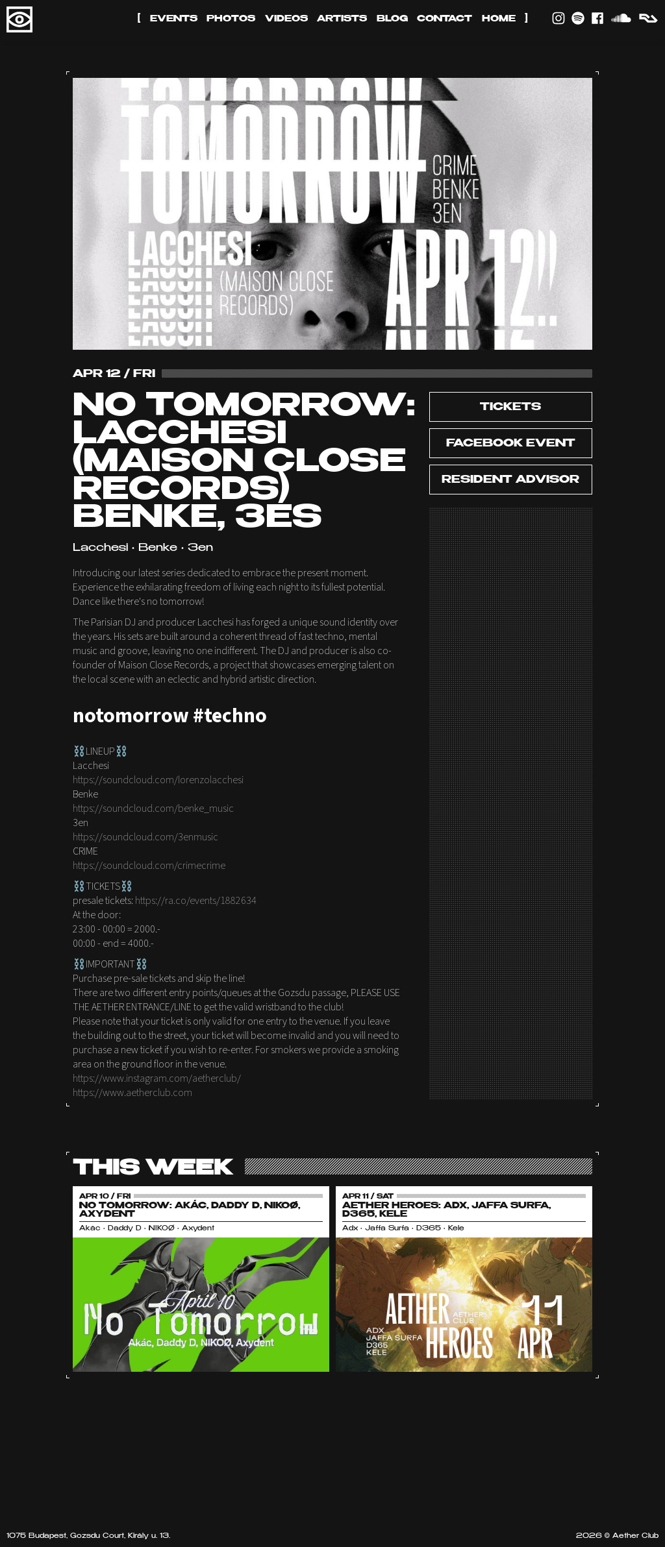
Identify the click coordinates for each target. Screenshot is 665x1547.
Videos (286, 19)
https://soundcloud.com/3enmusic (145, 837)
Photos (231, 19)
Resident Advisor (510, 480)
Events (173, 19)
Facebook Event (510, 444)
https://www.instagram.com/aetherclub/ (157, 1078)
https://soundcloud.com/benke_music (153, 808)
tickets (510, 407)
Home (499, 19)
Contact (444, 19)
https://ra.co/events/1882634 (196, 901)
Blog (392, 19)
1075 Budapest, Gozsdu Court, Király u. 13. (88, 1536)
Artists (342, 19)
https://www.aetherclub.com (132, 1093)
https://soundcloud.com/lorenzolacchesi (158, 780)
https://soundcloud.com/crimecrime (149, 866)
